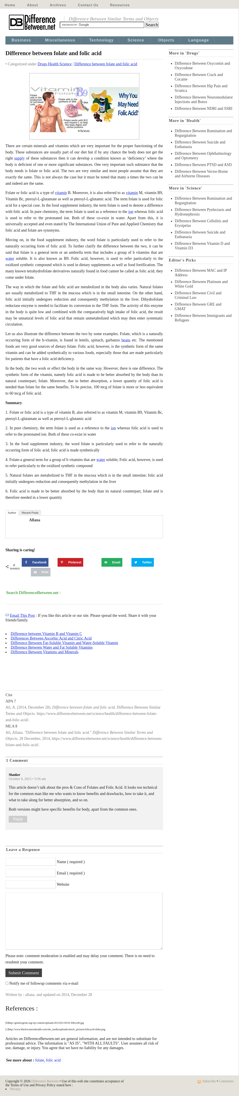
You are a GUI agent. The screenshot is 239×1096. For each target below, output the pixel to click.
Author (12, 512)
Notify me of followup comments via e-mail (43, 983)
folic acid (53, 1060)
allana (34, 520)
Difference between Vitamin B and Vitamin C (46, 634)
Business (21, 40)
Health (53, 64)
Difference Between (45, 1081)
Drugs (42, 64)
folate (39, 1060)
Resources (120, 5)
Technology (101, 40)
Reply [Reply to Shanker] (18, 819)
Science (136, 40)
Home (10, 5)
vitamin (61, 193)
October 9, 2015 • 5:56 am (27, 779)
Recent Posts (30, 512)
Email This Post (22, 615)
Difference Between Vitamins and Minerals (44, 652)
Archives (58, 5)
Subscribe (209, 1081)
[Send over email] (111, 562)
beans (125, 340)
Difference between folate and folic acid (105, 64)
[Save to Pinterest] (70, 562)
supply (19, 158)
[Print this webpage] (40, 572)
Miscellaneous (60, 40)
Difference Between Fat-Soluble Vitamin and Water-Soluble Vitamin (64, 643)
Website (63, 884)
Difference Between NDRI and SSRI (203, 108)
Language (198, 40)
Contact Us (88, 5)
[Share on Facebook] (35, 562)
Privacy (15, 1089)
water (9, 258)
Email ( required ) (71, 873)
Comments (226, 1081)
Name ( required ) (71, 862)
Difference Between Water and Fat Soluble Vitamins (52, 647)
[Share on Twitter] (142, 562)
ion (130, 211)
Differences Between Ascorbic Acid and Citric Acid (51, 638)
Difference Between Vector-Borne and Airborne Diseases (201, 173)
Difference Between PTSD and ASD (203, 165)
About (32, 5)
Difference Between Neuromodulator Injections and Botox (204, 99)
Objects (166, 40)
